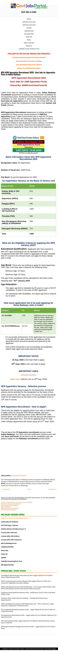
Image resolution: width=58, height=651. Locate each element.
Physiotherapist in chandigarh (10, 508)
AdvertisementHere (28, 375)
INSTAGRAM (25, 57)
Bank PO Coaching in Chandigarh (11, 504)
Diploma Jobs (29, 31)
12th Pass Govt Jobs (28, 25)
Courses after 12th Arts (9, 532)
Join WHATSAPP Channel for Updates (29, 65)
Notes (29, 40)
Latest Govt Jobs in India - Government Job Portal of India (26, 649)
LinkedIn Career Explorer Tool (29, 49)
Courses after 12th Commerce (11, 540)
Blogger (53, 649)
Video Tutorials (29, 43)
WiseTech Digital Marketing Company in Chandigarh (16, 502)
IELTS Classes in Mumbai (8, 510)
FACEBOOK (16, 57)
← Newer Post (6, 489)
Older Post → (52, 489)
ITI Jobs (29, 28)
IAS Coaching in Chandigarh (9, 505)
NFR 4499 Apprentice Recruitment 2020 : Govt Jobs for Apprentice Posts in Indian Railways (28, 73)
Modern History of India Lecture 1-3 (13, 529)
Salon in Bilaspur (6, 507)
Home (29, 19)
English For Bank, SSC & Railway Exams (14, 518)
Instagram (14, 475)
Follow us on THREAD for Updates (29, 68)
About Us (29, 46)
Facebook (23, 475)
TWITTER (34, 57)
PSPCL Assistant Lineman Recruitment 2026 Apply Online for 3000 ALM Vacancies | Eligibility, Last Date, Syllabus (25, 582)
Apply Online (15, 379)
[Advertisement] (28, 459)
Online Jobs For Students (9, 522)
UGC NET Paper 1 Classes (9, 525)
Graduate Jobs (29, 34)
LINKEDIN (42, 57)
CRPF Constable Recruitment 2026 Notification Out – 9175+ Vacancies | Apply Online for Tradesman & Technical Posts (27, 605)
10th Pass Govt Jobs (29, 22)
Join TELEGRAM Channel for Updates (29, 61)
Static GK (29, 37)
